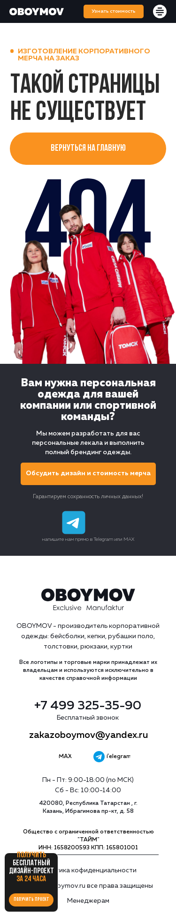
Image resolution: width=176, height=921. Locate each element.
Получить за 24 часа (31, 867)
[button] (114, 12)
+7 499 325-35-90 (87, 706)
